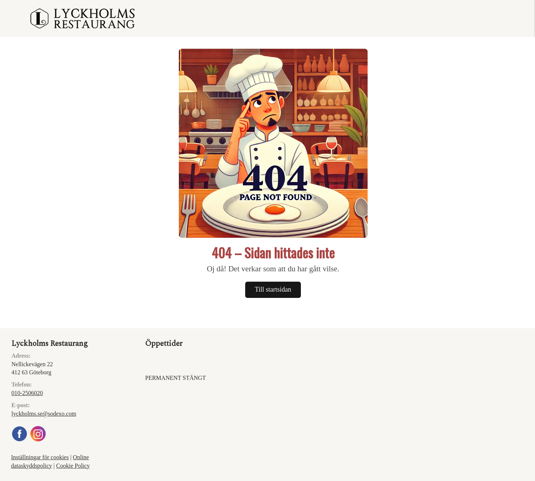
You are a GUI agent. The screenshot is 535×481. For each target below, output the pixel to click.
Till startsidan (273, 289)
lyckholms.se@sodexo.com (43, 413)
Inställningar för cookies (40, 457)
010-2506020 (27, 393)
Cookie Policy (73, 466)
